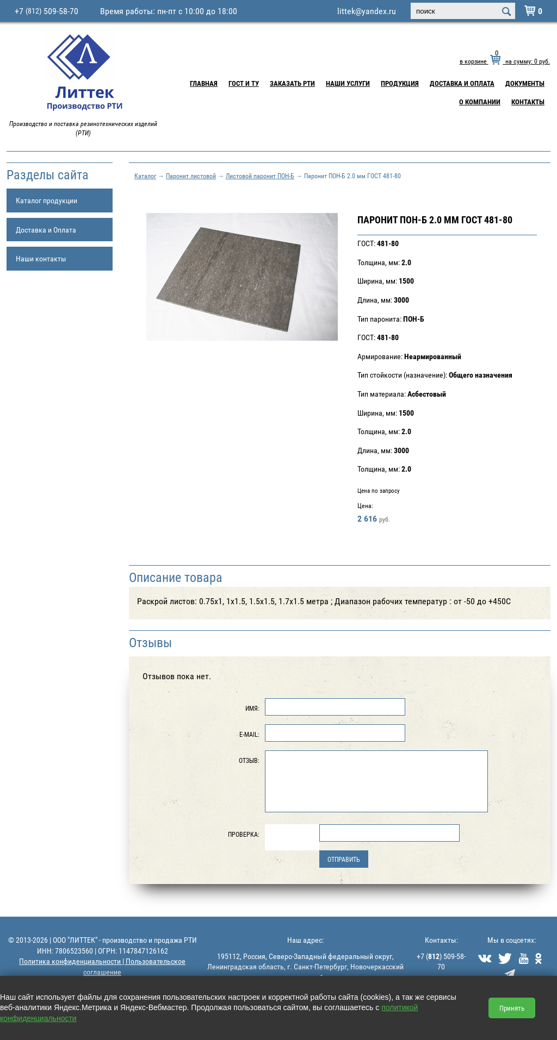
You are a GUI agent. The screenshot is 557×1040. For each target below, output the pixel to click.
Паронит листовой (191, 175)
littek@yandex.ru (366, 11)
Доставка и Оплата (462, 83)
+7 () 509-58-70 (441, 961)
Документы (524, 83)
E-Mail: (249, 734)
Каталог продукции (46, 200)
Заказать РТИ (292, 83)
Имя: (252, 708)
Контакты (527, 101)
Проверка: (243, 834)
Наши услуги (348, 83)
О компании (479, 101)
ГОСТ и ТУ (243, 83)
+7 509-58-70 (46, 11)
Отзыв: (249, 760)
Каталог (145, 175)
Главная (204, 83)
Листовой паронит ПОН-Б (260, 175)
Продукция (400, 83)
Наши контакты (41, 258)
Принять (511, 1008)
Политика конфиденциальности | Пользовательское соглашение (102, 966)
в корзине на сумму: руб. (505, 61)
